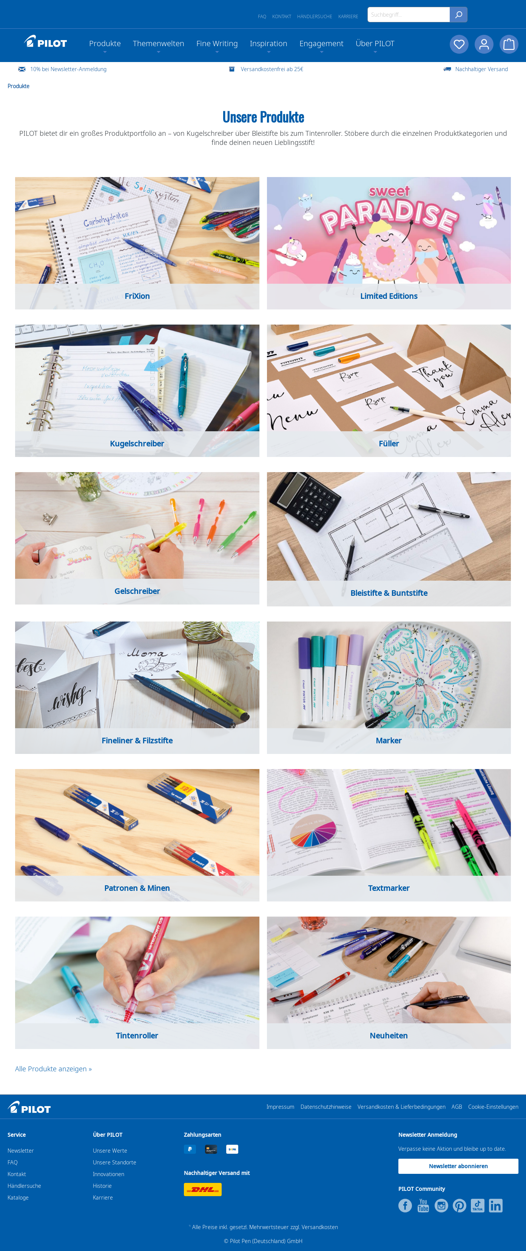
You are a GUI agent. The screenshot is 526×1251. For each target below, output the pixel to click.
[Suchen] (458, 14)
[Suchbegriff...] (408, 14)
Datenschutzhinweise (326, 1106)
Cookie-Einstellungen (493, 1106)
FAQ (262, 16)
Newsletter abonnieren (458, 1166)
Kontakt (281, 16)
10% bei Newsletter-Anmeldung (68, 69)
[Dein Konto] (484, 44)
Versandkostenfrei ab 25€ (272, 69)
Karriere (348, 16)
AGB (457, 1106)
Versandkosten (320, 1227)
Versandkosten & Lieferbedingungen (402, 1106)
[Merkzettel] (459, 44)
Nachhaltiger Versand (481, 69)
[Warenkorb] (509, 44)
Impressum (281, 1106)
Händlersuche (314, 16)
